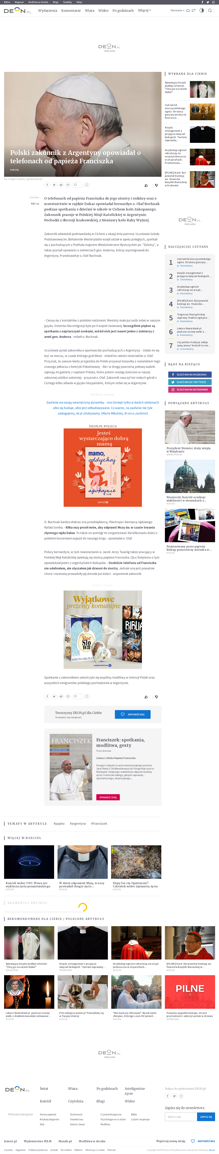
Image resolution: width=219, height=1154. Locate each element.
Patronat (111, 1150)
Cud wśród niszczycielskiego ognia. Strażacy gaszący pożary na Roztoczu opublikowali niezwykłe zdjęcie (175, 114)
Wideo (103, 11)
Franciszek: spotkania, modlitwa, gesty (120, 742)
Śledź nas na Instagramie (189, 389)
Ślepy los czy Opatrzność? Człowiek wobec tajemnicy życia (135, 885)
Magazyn (19, 2)
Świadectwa (76, 1119)
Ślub (42, 1124)
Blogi (55, 2)
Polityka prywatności (38, 1150)
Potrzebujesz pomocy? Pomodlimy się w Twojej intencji (81, 1014)
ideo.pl (212, 1150)
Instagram (213, 2)
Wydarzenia (47, 11)
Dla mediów (66, 1150)
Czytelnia (75, 1101)
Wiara (89, 11)
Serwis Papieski (174, 454)
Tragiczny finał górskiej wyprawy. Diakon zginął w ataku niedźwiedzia (192, 318)
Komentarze (71, 11)
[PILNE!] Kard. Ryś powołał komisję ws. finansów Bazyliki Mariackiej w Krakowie (176, 179)
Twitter (208, 2)
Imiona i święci (77, 1124)
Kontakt (54, 1150)
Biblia (7, 2)
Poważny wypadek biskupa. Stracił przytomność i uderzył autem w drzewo (190, 1014)
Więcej (143, 10)
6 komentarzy (185, 293)
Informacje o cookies (95, 1150)
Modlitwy (105, 1124)
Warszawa (176, 10)
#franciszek (99, 823)
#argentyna (78, 823)
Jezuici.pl (10, 1141)
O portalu (8, 1150)
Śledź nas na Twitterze (188, 382)
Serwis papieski (48, 1114)
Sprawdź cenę (108, 797)
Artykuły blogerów (49, 1119)
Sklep (79, 2)
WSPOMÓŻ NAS (203, 1141)
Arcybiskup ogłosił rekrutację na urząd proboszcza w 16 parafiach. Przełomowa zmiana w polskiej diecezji (175, 159)
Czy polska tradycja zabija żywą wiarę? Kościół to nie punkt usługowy (192, 345)
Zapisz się (206, 1116)
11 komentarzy (185, 349)
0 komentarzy (185, 265)
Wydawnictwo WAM (38, 1141)
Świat (44, 1089)
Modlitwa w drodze (38, 2)
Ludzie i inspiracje (140, 1119)
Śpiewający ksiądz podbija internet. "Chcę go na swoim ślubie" (176, 87)
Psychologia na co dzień (113, 1119)
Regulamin (21, 1150)
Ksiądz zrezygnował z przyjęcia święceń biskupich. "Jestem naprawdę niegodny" (176, 135)
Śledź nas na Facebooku (189, 374)
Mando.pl (65, 1141)
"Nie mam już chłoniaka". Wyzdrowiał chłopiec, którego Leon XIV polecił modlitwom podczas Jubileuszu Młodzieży (135, 1017)
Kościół (14, 169)
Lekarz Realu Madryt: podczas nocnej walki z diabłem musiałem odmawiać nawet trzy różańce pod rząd (194, 333)
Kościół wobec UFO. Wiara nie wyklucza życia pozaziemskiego (28, 885)
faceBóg (67, 2)
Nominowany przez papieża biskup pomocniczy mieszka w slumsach (188, 550)
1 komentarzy (185, 279)
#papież (59, 823)
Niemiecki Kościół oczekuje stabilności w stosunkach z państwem (186, 500)
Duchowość (76, 1114)
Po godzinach (123, 11)
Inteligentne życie (135, 1091)
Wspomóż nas (132, 714)
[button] (201, 10)
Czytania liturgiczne (111, 1114)
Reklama (78, 1150)
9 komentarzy (185, 307)
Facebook (202, 2)
